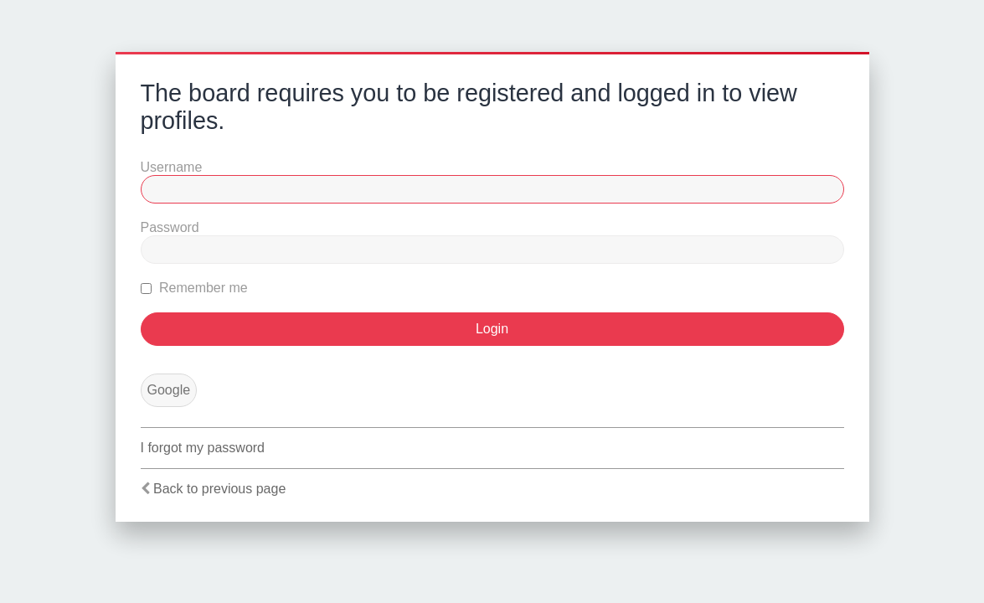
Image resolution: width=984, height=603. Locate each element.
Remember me (194, 288)
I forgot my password (203, 448)
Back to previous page (219, 489)
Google (169, 390)
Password (170, 227)
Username (172, 167)
